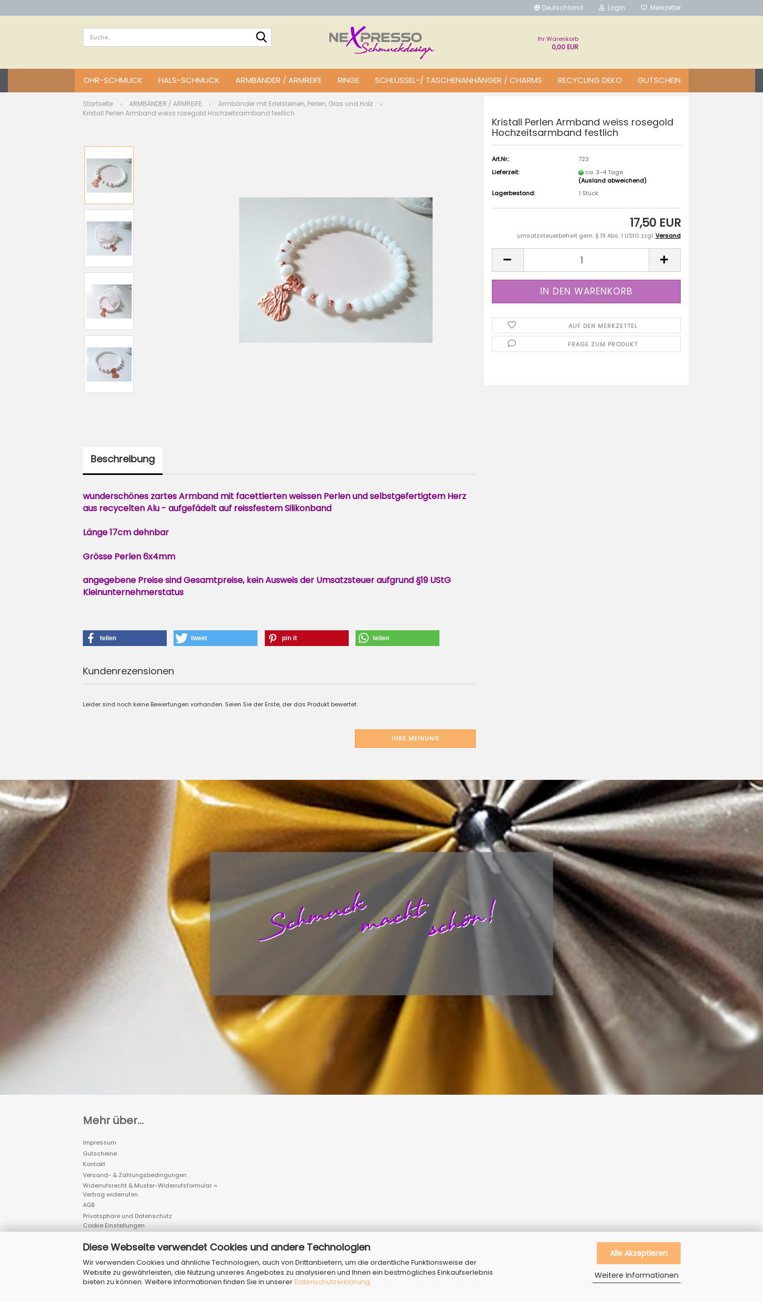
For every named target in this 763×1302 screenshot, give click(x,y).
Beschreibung (123, 458)
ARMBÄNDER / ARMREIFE (278, 80)
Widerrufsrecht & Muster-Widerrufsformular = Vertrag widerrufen (150, 1190)
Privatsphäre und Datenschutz (127, 1216)
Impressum (99, 1142)
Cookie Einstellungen (114, 1225)
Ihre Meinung (415, 738)
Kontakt (94, 1164)
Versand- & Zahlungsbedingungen (135, 1175)
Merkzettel (661, 7)
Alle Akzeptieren (639, 1253)
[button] (558, 8)
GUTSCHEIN (659, 80)
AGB (88, 1205)
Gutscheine (100, 1153)
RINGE (348, 80)
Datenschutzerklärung (332, 1282)
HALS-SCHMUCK (189, 80)
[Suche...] (262, 37)
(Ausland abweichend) (612, 180)
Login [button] (612, 7)
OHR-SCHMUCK (113, 80)
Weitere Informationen (637, 1275)
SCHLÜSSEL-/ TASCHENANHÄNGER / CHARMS (458, 80)
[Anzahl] (586, 260)
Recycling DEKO (590, 80)
